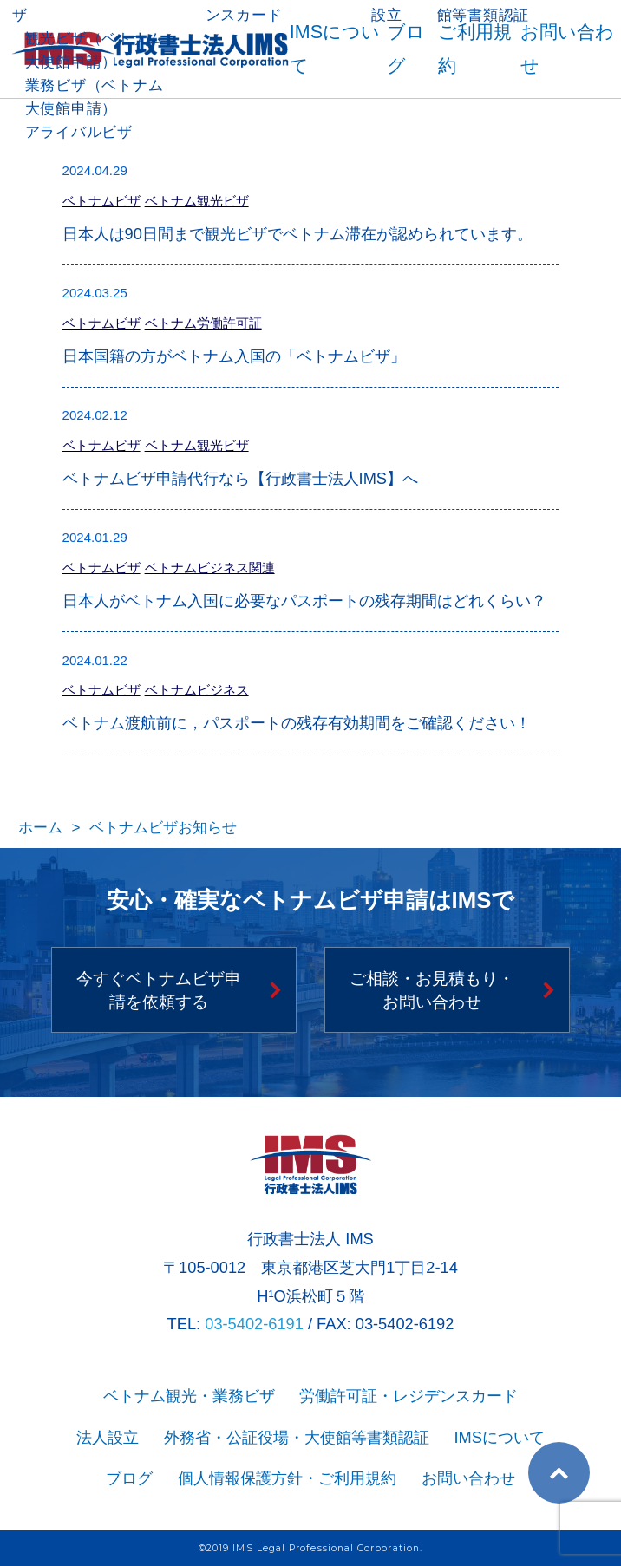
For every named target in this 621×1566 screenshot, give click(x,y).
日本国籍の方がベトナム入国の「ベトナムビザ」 (234, 356)
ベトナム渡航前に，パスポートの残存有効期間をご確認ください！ (296, 723)
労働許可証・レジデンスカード (408, 1396)
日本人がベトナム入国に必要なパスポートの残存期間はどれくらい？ (304, 600)
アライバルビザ (79, 131)
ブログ (129, 1478)
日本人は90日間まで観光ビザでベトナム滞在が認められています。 (297, 234)
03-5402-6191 (254, 1324)
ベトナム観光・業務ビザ (189, 1396)
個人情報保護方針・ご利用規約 (287, 1478)
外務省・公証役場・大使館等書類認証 (296, 1437)
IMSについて (499, 1437)
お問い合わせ (468, 1478)
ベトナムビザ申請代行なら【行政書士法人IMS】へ (240, 478)
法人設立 (107, 1437)
